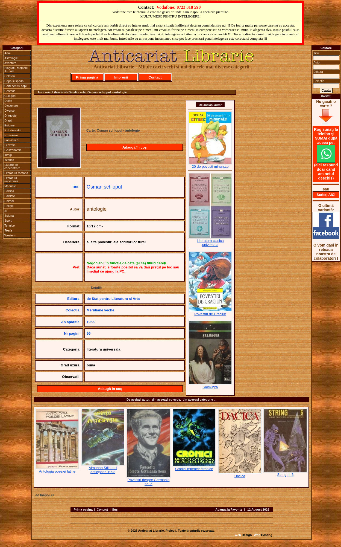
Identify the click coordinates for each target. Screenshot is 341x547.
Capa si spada (13, 81)
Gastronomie (13, 150)
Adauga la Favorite (228, 509)
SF (6, 210)
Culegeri (10, 95)
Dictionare (11, 105)
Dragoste (10, 115)
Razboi (9, 200)
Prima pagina (83, 509)
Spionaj (9, 215)
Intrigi (8, 155)
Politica (9, 191)
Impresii (121, 77)
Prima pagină (87, 77)
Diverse (9, 110)
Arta (7, 53)
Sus (114, 509)
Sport (7, 220)
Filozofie (10, 145)
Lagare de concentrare (12, 166)
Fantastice (11, 140)
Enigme (9, 125)
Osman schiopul (104, 187)
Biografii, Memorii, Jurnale (16, 69)
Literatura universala (11, 179)
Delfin (8, 100)
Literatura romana (16, 173)
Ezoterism (11, 135)
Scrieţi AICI (326, 195)
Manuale (10, 186)
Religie (9, 205)
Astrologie (11, 58)
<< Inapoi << (44, 495)
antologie (97, 209)
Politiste (9, 196)
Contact (154, 77)
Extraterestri (12, 130)
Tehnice (9, 225)
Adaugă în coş (134, 147)
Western (10, 235)
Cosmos (9, 90)
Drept (8, 120)
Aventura (10, 63)
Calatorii (9, 76)
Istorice (9, 159)
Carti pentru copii (15, 86)
